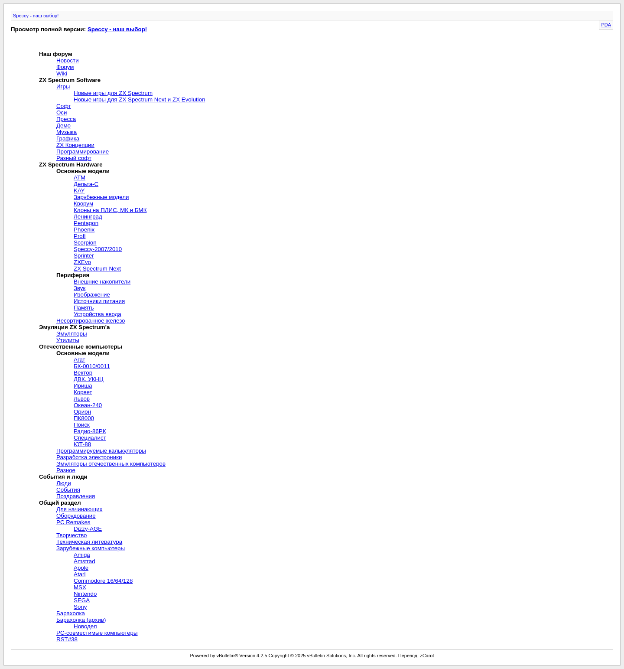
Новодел (85, 626)
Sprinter (84, 255)
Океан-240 (88, 405)
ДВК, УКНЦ (89, 379)
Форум (65, 67)
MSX (80, 587)
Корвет (83, 392)
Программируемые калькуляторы (101, 450)
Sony (80, 607)
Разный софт (73, 158)
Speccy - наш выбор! (35, 15)
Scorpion (85, 242)
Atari (79, 574)
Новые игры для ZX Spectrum (113, 93)
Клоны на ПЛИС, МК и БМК (110, 210)
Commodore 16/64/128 (103, 581)
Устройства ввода (97, 314)
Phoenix (84, 229)
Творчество (71, 535)
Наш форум (55, 54)
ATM (79, 177)
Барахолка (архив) (81, 620)
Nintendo (85, 594)
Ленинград (88, 216)
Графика (67, 138)
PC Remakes (73, 522)
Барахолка (70, 613)
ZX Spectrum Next (97, 268)
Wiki (61, 73)
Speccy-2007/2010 (98, 249)
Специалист (90, 437)
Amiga (82, 555)
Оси (61, 112)
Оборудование (76, 515)
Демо (63, 125)
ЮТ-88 (82, 444)
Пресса (66, 119)
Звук (79, 288)
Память (84, 307)
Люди (63, 483)
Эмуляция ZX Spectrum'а (74, 327)
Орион (82, 411)
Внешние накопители (102, 281)
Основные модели (83, 171)
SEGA (82, 600)
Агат (79, 359)
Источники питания (99, 301)
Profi (79, 236)
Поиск (82, 424)
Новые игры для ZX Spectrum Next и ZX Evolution (139, 99)
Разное (65, 470)
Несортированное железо (90, 320)
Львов (82, 398)
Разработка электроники (89, 457)
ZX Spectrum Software (70, 80)
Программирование (82, 151)
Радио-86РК (90, 431)
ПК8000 (84, 418)
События (68, 489)
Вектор (83, 372)
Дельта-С (86, 184)
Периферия (72, 275)
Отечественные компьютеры (80, 346)
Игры (63, 86)
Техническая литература (89, 541)
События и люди (63, 476)
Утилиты (67, 340)
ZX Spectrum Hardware (71, 164)
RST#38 (67, 639)
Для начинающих (79, 509)
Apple (81, 568)
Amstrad (84, 561)
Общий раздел (60, 502)
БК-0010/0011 (92, 366)
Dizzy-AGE (88, 528)
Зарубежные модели (101, 197)
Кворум (83, 203)
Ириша (83, 385)
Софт (63, 106)
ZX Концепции (75, 145)
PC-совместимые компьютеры (97, 633)
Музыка (66, 132)
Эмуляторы (71, 333)
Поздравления (75, 496)
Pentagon (86, 223)
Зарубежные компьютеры (90, 548)
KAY (79, 190)
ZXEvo (82, 262)
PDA (606, 24)
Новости (67, 60)
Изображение (92, 294)
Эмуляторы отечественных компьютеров (111, 463)
